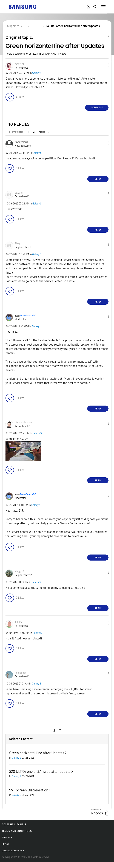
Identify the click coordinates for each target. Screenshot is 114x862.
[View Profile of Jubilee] (18, 622)
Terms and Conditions (17, 831)
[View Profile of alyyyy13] (19, 571)
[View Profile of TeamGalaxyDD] (28, 315)
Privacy (7, 837)
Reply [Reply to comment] (98, 179)
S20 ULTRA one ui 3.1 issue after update (39, 771)
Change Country (13, 850)
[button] (102, 65)
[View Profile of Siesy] (17, 243)
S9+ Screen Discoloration (28, 790)
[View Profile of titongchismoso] (23, 422)
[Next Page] (43, 131)
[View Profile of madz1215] (20, 64)
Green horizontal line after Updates (36, 753)
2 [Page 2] (34, 132)
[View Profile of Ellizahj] (19, 192)
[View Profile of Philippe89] (21, 672)
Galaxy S (36, 72)
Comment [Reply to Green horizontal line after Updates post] (97, 107)
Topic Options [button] (102, 35)
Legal (5, 844)
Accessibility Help (14, 824)
